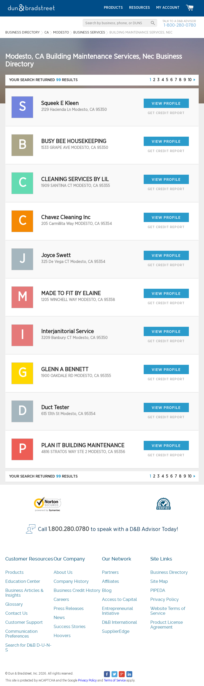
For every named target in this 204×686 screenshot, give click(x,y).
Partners (110, 572)
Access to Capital (119, 599)
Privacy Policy (164, 599)
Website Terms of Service (167, 611)
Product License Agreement (166, 625)
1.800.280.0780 (68, 529)
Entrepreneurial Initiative (117, 611)
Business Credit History (77, 590)
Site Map (159, 581)
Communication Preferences (21, 634)
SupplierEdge (115, 631)
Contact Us (16, 613)
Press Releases (69, 608)
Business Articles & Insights (24, 593)
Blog (107, 590)
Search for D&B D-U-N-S (28, 647)
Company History (71, 581)
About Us (63, 572)
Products (14, 572)
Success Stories (70, 626)
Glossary (14, 604)
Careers (61, 599)
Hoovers (62, 635)
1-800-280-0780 (180, 25)
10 (190, 80)
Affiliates (110, 581)
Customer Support (24, 622)
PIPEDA (157, 590)
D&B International (119, 622)
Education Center (22, 581)
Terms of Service (115, 680)
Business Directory (169, 572)
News (59, 617)
